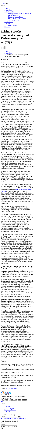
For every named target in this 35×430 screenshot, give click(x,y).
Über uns (7, 23)
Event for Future (13, 15)
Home (6, 8)
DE (7, 3)
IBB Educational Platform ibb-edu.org (19, 13)
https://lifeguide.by (11, 388)
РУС (2, 3)
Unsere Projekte (9, 12)
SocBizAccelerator (14, 20)
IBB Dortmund (12, 25)
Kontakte (7, 27)
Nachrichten (8, 10)
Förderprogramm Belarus (15, 17)
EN (5, 3)
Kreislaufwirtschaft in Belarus (17, 18)
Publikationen (8, 22)
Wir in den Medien (10, 410)
